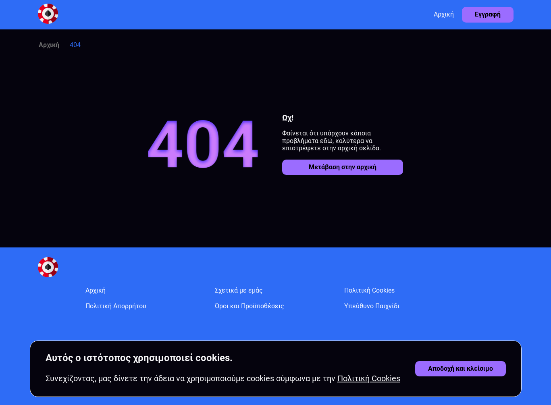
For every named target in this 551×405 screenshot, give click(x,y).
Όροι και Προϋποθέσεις (249, 306)
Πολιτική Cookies (369, 290)
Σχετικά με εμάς (239, 290)
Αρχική (444, 14)
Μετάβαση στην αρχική (342, 167)
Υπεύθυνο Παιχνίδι (371, 306)
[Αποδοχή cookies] (460, 368)
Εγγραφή (488, 14)
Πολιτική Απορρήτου (115, 306)
